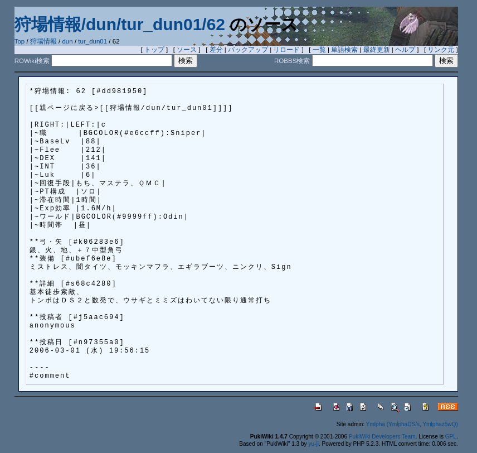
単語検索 (344, 49)
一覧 (319, 49)
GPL (450, 436)
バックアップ (248, 49)
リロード (286, 49)
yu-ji (313, 444)
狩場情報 (43, 41)
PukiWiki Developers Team (382, 436)
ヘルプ (405, 49)
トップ (154, 49)
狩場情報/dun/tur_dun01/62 (119, 24)
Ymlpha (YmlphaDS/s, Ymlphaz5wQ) (412, 424)
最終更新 (376, 49)
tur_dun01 (92, 41)
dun (67, 41)
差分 (216, 49)
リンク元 (440, 49)
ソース (187, 49)
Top (19, 41)
